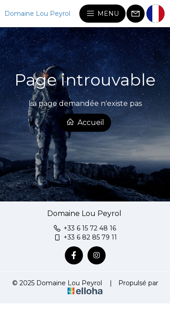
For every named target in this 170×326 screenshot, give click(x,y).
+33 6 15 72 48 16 (84, 228)
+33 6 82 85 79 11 (85, 237)
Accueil (85, 122)
